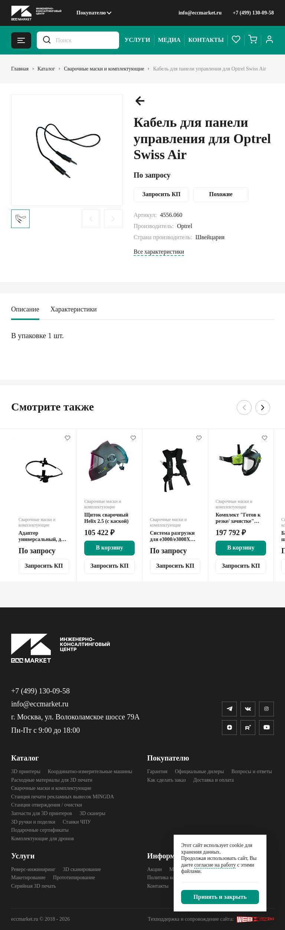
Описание (25, 309)
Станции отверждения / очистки (46, 805)
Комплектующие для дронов (42, 838)
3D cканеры (92, 813)
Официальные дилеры (199, 771)
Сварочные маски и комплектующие (51, 788)
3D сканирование (82, 869)
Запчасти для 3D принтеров (41, 813)
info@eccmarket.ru (200, 13)
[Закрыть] (220, 897)
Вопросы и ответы (251, 771)
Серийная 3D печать (33, 886)
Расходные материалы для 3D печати (51, 780)
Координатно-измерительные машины (90, 771)
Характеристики (73, 309)
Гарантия (157, 771)
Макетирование (28, 877)
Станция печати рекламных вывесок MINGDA (62, 796)
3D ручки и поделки (33, 822)
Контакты (206, 40)
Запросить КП (161, 194)
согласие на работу (215, 865)
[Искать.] (46, 40)
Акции (154, 869)
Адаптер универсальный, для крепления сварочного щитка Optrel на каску (43, 536)
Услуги (137, 40)
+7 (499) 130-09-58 (253, 13)
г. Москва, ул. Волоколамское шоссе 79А (75, 717)
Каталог (25, 758)
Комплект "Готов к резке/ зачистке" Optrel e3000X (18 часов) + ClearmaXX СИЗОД (239, 518)
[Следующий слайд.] (113, 219)
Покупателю (91, 13)
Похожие (221, 194)
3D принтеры (25, 771)
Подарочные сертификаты (40, 830)
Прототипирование (74, 877)
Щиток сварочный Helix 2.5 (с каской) (106, 518)
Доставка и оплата (213, 780)
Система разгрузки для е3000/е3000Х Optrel (172, 536)
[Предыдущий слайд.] (91, 219)
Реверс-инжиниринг (33, 869)
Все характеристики (159, 251)
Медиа (169, 40)
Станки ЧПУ (77, 822)
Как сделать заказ (166, 780)
